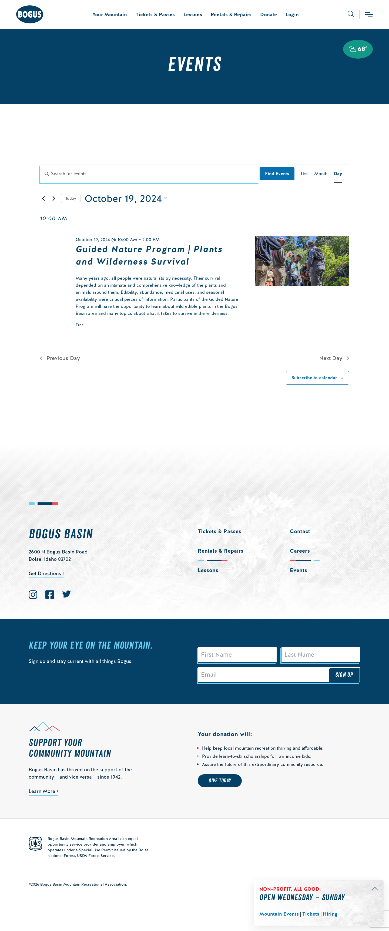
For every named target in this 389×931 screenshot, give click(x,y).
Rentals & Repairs (231, 14)
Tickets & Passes (155, 14)
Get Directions (45, 573)
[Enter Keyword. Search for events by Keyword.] (150, 174)
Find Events (277, 173)
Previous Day (60, 358)
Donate (268, 14)
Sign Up (344, 675)
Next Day (334, 358)
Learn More (42, 791)
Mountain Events (279, 914)
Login (292, 14)
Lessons (192, 14)
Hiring (330, 914)
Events (298, 570)
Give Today (220, 780)
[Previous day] (43, 198)
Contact (300, 531)
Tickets (310, 914)
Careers (300, 550)
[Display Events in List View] (304, 174)
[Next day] (54, 198)
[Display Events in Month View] (320, 174)
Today (70, 198)
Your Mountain (109, 14)
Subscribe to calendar (314, 378)
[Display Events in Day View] (338, 174)
